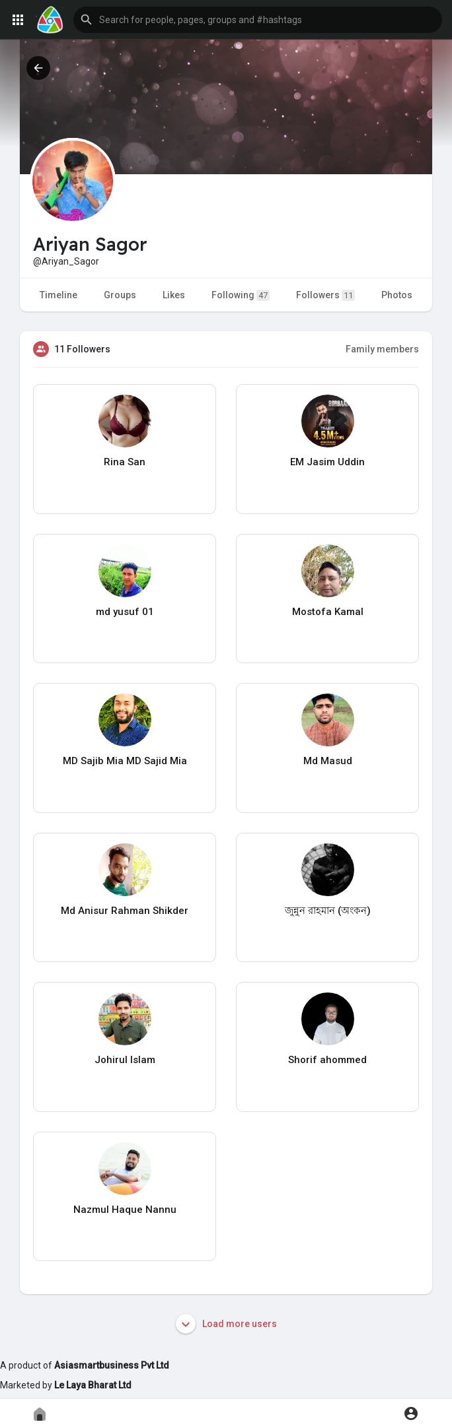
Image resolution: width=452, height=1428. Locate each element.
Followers (325, 295)
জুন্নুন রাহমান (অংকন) (328, 911)
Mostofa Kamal (327, 612)
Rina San (124, 462)
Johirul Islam (124, 1060)
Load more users (226, 1324)
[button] (257, 20)
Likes (174, 295)
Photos (396, 295)
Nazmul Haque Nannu (124, 1210)
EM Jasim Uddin (327, 462)
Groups (120, 295)
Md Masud (327, 761)
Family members (382, 349)
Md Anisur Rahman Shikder (124, 911)
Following (240, 295)
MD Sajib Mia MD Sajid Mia (125, 761)
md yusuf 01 (125, 612)
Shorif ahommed (327, 1060)
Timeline (58, 295)
